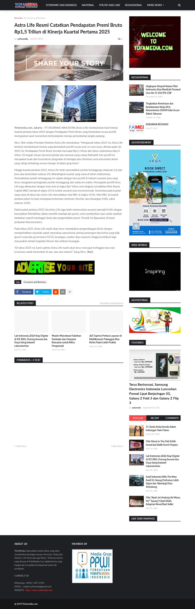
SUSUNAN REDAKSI (157, 124)
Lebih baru (21, 446)
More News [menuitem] (154, 5)
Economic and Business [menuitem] (61, 5)
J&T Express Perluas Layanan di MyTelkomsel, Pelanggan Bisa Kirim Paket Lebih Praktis (105, 339)
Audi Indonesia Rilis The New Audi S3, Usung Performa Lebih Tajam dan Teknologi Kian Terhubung (162, 481)
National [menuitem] (88, 5)
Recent (155, 418)
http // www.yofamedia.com (39, 590)
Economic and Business (34, 18)
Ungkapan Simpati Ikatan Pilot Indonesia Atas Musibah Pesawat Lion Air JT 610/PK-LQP (163, 89)
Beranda (18, 18)
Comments (172, 418)
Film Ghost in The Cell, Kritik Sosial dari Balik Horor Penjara (162, 443)
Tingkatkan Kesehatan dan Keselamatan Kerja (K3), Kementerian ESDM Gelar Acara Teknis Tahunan (162, 108)
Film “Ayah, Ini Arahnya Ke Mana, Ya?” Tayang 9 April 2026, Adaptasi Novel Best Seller (163, 501)
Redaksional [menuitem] (133, 5)
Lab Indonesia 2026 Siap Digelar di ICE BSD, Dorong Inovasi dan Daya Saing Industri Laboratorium (31, 340)
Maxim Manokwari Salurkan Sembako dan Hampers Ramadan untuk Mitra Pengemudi (66, 340)
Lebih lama (116, 446)
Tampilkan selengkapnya (111, 303)
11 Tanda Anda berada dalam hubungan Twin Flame (161, 428)
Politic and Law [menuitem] (109, 5)
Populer (138, 418)
